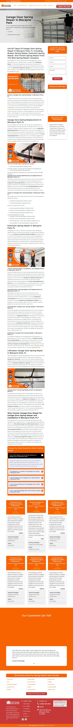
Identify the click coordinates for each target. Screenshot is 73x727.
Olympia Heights (31, 684)
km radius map (57, 101)
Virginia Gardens (52, 687)
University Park (10, 687)
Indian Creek (51, 684)
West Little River (31, 681)
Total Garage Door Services (36, 725)
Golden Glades (31, 679)
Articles (24, 713)
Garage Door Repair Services (35, 5)
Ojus (8, 681)
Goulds (29, 687)
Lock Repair (26, 708)
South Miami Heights (12, 684)
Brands (45, 5)
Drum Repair (26, 706)
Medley (50, 681)
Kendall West (51, 679)
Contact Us (50, 5)
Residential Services (22, 5)
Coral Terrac (10, 679)
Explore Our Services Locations (36, 693)
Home (15, 5)
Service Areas (26, 711)
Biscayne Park (14, 9)
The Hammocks (31, 689)
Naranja (9, 689)
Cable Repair (26, 703)
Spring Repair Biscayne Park (27, 9)
